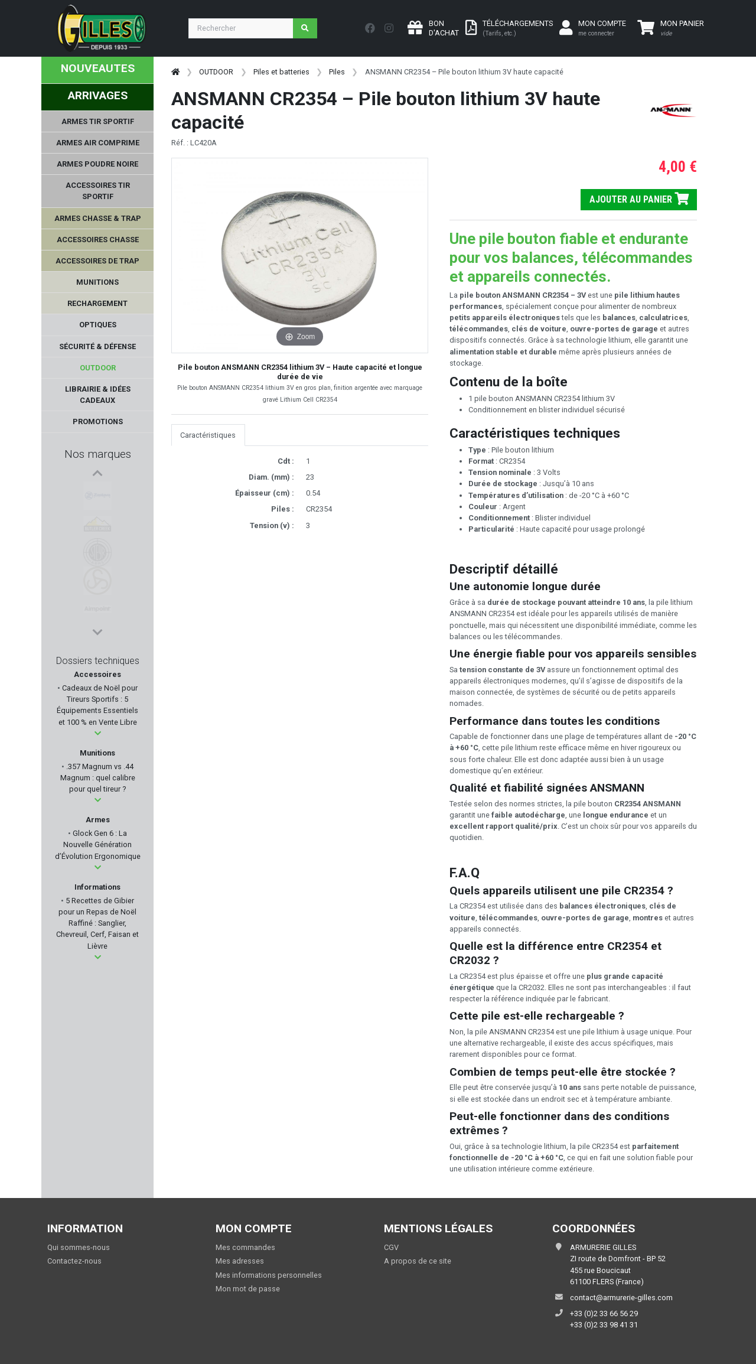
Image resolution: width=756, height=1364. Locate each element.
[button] (97, 733)
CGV (391, 1247)
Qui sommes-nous (78, 1247)
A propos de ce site (417, 1260)
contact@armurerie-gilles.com (621, 1297)
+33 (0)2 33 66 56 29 (604, 1313)
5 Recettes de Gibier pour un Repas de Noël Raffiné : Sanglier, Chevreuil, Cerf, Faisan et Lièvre (97, 923)
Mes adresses (240, 1260)
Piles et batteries (281, 71)
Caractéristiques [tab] (208, 435)
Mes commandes (245, 1247)
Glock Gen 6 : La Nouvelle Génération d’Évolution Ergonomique (98, 844)
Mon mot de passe (248, 1288)
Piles (337, 71)
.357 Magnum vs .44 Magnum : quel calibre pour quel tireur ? (97, 777)
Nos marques (97, 454)
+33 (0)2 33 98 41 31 (604, 1324)
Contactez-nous (74, 1260)
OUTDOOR (216, 71)
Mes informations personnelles (269, 1275)
